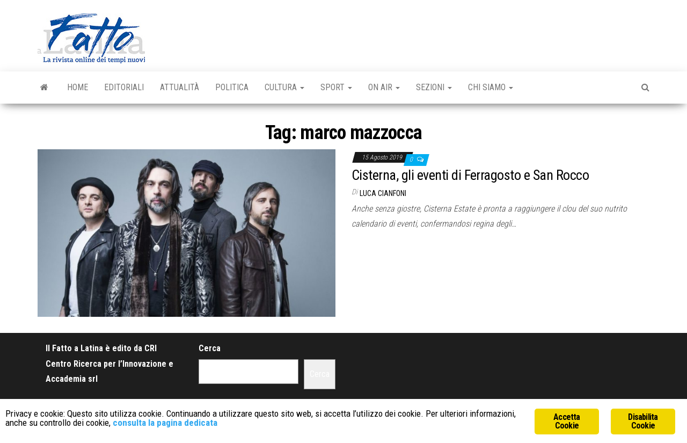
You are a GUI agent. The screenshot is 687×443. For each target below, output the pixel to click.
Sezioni (434, 87)
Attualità (179, 87)
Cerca (210, 348)
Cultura (284, 87)
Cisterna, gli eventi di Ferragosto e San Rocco (470, 175)
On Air (384, 87)
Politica (232, 87)
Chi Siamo (490, 87)
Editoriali (124, 87)
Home (77, 87)
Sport (336, 87)
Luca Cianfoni (383, 193)
